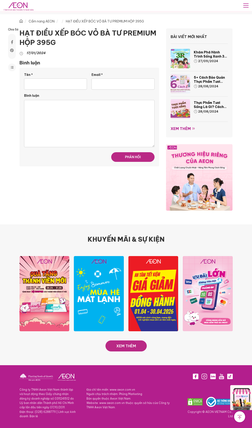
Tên (28, 75)
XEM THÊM (126, 346)
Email (97, 75)
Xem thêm (181, 128)
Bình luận (31, 96)
